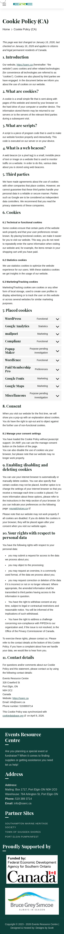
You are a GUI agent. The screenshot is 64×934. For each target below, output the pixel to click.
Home (6, 29)
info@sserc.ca (22, 803)
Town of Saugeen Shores (23, 832)
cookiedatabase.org (13, 715)
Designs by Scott (45, 927)
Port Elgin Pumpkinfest (22, 836)
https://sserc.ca (25, 64)
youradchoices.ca (18, 508)
